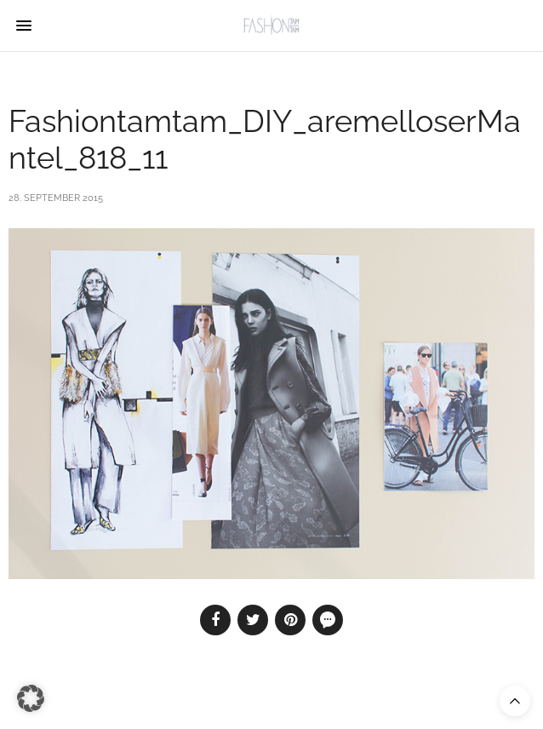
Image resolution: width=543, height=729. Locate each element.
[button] (30, 698)
